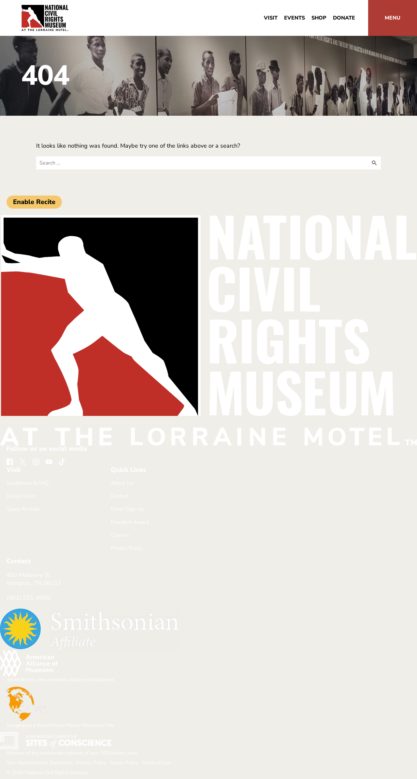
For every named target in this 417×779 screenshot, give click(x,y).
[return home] (45, 9)
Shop (318, 18)
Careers (120, 535)
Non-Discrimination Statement (39, 762)
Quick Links (128, 470)
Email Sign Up (127, 509)
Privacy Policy (127, 548)
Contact (120, 496)
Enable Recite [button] (34, 202)
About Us (122, 483)
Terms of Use (156, 762)
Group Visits (21, 496)
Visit (271, 18)
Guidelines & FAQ (28, 483)
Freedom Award (130, 522)
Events (294, 18)
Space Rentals (23, 509)
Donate (344, 18)
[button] (392, 18)
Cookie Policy (124, 762)
